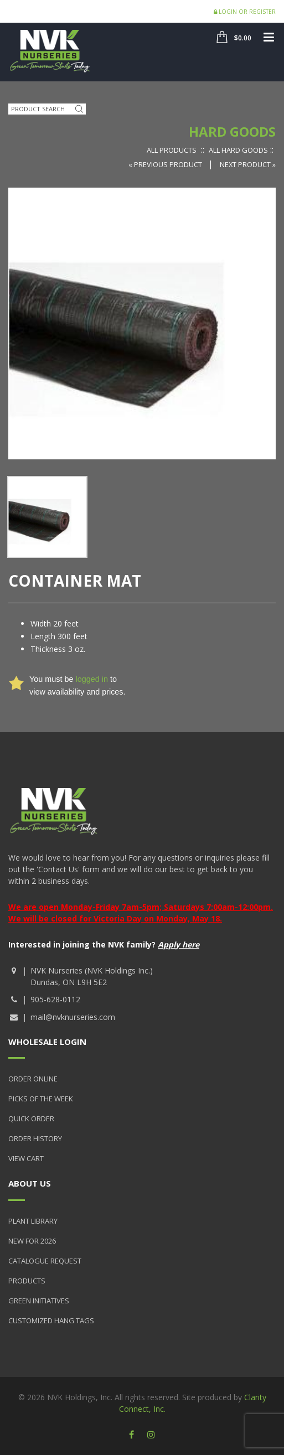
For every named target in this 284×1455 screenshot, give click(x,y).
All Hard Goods (238, 150)
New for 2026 (32, 1241)
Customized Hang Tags (51, 1320)
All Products (172, 150)
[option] (47, 516)
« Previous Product (166, 164)
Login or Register (245, 11)
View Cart (26, 1158)
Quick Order (31, 1118)
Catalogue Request (44, 1261)
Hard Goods (232, 131)
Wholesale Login (47, 1041)
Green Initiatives (38, 1301)
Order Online (33, 1079)
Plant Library (33, 1221)
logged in (91, 679)
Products (26, 1281)
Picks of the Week (40, 1099)
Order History (35, 1138)
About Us (29, 1183)
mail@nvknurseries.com (72, 1017)
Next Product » (248, 164)
